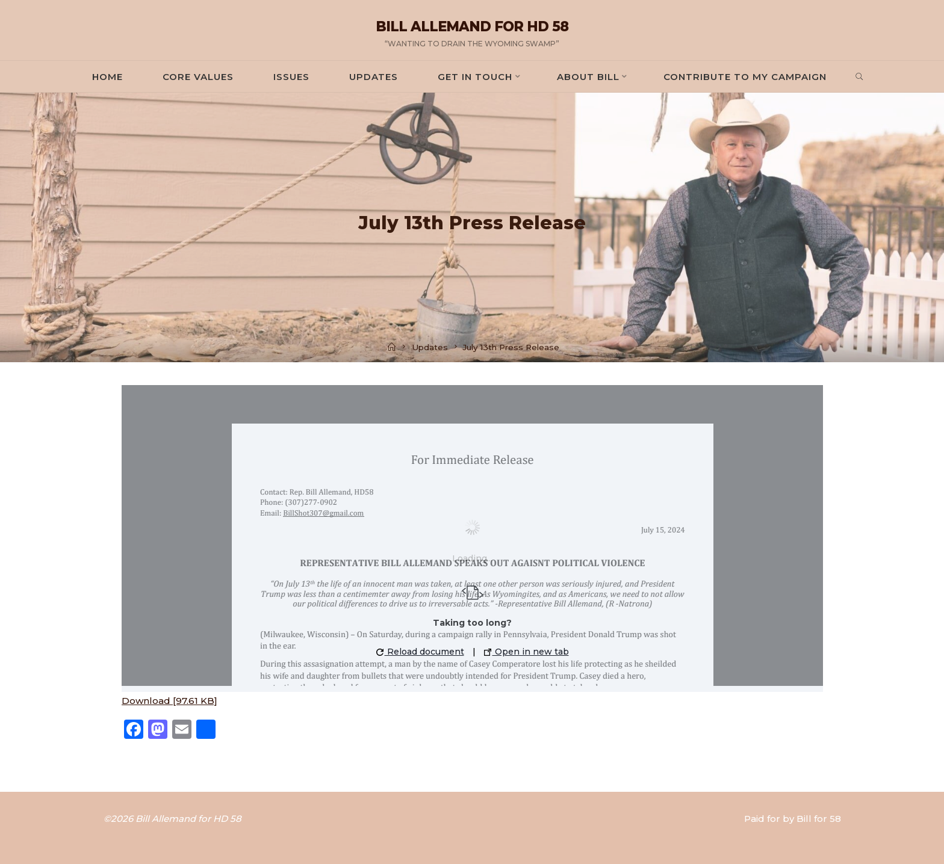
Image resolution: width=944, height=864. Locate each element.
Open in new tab (525, 651)
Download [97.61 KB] (169, 700)
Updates (430, 347)
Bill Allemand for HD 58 (472, 26)
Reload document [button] (420, 651)
